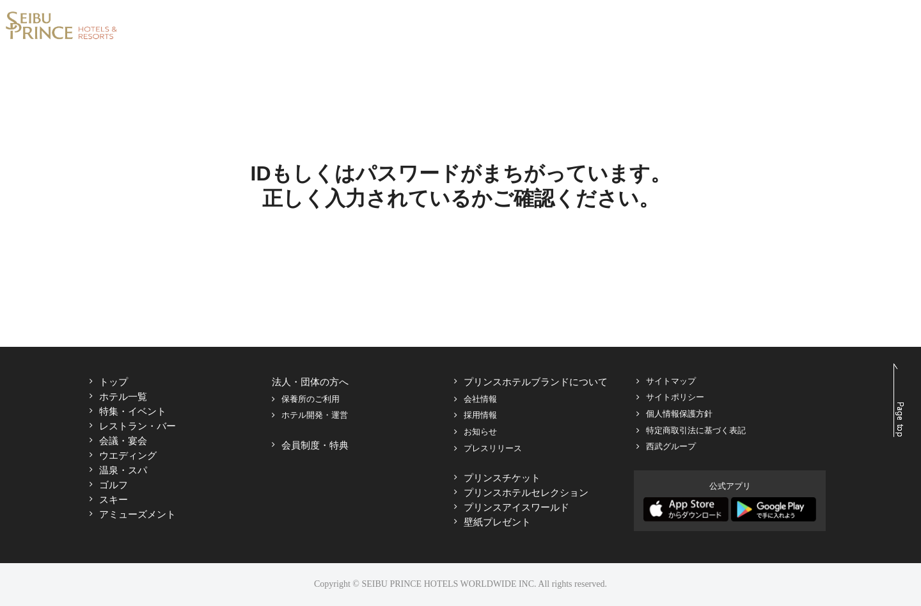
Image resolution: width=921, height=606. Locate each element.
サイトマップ (671, 381)
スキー (113, 499)
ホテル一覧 (123, 396)
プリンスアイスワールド (516, 507)
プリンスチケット (502, 477)
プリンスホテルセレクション (526, 492)
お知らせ (480, 431)
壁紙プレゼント (497, 521)
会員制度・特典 (315, 445)
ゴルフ (113, 484)
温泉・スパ (123, 470)
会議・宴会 (123, 440)
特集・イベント (132, 411)
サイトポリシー (675, 397)
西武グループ (671, 446)
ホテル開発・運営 (314, 415)
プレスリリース (493, 448)
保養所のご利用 (310, 399)
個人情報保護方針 (679, 414)
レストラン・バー (137, 425)
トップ (113, 381)
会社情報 (480, 399)
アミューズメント (137, 514)
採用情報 (480, 415)
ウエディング (128, 455)
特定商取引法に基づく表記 (696, 430)
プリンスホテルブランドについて (536, 381)
